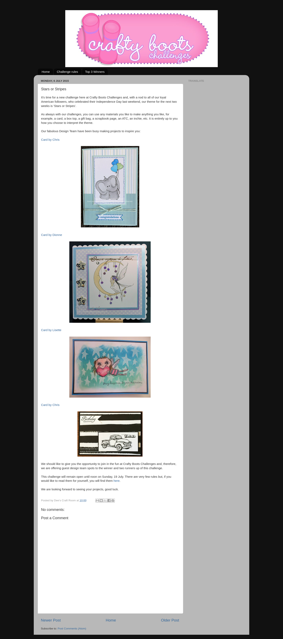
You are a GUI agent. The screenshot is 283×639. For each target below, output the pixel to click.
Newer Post (51, 620)
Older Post (170, 620)
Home (46, 71)
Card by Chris (50, 139)
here (116, 480)
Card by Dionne (51, 235)
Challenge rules (67, 71)
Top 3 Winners (95, 71)
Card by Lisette (51, 330)
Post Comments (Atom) (72, 628)
